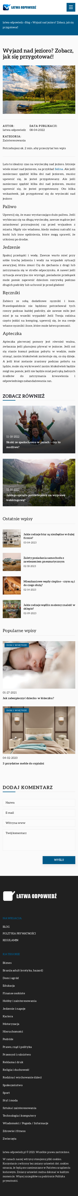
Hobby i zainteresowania (19, 1001)
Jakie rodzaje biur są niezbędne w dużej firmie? (49, 536)
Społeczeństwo (12, 1085)
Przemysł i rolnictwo (17, 1054)
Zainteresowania (14, 140)
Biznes (7, 962)
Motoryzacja (11, 1024)
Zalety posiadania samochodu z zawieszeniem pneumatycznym (44, 560)
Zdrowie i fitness (14, 1131)
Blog (6, 927)
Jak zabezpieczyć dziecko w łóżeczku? (28, 698)
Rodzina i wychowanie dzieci (22, 1077)
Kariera (8, 1016)
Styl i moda (10, 1100)
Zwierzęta (10, 1138)
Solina (59, 169)
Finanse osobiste (14, 993)
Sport (6, 1092)
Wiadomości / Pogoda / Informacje (25, 1123)
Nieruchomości (13, 1031)
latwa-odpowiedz (14, 130)
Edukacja (9, 985)
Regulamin (11, 940)
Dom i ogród (11, 978)
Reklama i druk (13, 1062)
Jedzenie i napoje (14, 1008)
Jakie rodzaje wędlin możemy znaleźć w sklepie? (49, 607)
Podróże (8, 1039)
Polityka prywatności (19, 933)
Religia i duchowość (16, 1069)
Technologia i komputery (19, 1115)
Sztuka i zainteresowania (19, 1108)
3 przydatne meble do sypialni (23, 763)
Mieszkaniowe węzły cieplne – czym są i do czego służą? (49, 583)
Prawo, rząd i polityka (17, 1047)
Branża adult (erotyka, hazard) (23, 970)
